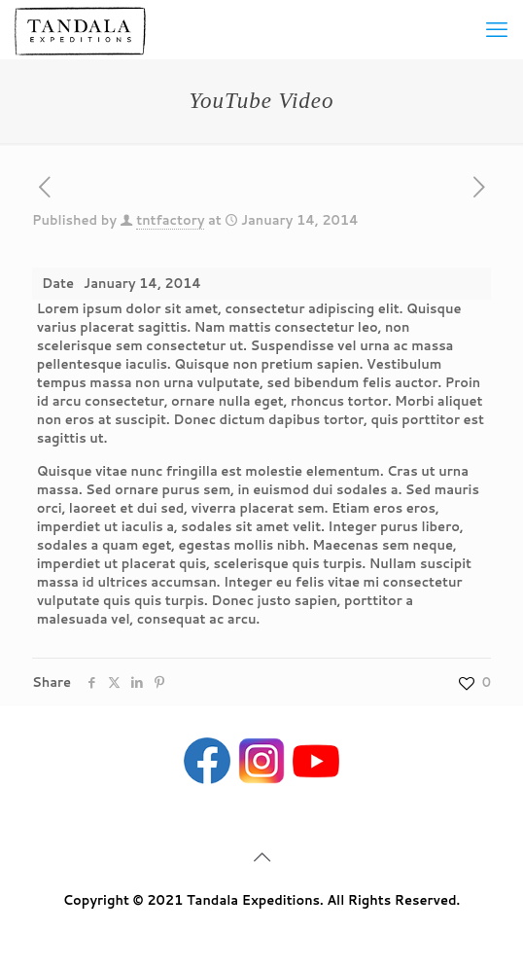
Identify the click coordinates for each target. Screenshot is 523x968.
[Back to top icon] (261, 856)
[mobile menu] (496, 29)
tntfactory (170, 220)
